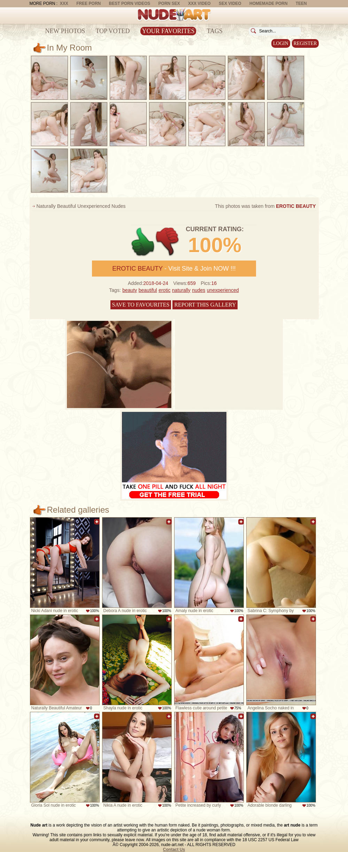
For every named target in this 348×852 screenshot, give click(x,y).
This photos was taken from (265, 206)
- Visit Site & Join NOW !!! (173, 268)
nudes (198, 290)
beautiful (148, 290)
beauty (129, 290)
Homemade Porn (268, 3)
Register (305, 43)
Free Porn (88, 3)
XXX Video (199, 3)
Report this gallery (205, 305)
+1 (143, 242)
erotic (164, 290)
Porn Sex (169, 3)
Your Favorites (168, 31)
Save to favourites (141, 305)
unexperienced (223, 290)
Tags (215, 31)
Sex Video (230, 3)
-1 (167, 242)
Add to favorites (97, 522)
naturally (181, 290)
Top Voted (112, 31)
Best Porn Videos (129, 3)
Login (280, 43)
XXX (64, 3)
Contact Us (174, 849)
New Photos (65, 31)
